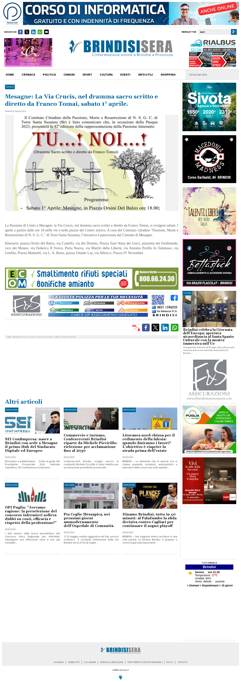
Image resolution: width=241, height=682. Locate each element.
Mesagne (10, 87)
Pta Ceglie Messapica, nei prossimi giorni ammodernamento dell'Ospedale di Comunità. (89, 520)
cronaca (28, 75)
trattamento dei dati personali (144, 662)
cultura (106, 75)
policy (169, 662)
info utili (145, 75)
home (10, 75)
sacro (39, 337)
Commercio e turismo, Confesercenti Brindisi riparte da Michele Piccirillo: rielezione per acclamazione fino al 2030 (91, 443)
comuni (69, 75)
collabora (90, 662)
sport (87, 75)
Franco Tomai (47, 337)
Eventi (125, 75)
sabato (57, 337)
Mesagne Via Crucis (20, 337)
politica (49, 75)
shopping (168, 75)
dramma (32, 337)
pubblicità (74, 662)
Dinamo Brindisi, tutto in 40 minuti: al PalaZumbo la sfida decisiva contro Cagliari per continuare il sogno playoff (149, 520)
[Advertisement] (91, 369)
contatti (182, 662)
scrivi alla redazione (111, 662)
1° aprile (64, 337)
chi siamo (59, 662)
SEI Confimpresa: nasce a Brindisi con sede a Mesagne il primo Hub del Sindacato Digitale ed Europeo (31, 445)
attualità (72, 337)
